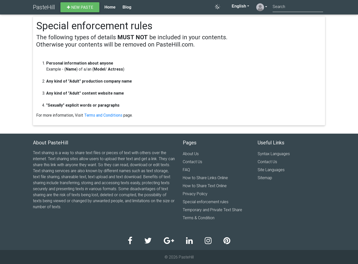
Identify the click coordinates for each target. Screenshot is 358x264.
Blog (127, 7)
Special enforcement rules (205, 201)
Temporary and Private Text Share (212, 209)
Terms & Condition (198, 217)
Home (109, 7)
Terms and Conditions (103, 115)
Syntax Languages (274, 153)
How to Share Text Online (205, 185)
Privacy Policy (195, 193)
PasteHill (44, 7)
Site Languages (271, 169)
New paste (80, 7)
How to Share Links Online (205, 177)
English (236, 6)
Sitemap (265, 177)
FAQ (186, 169)
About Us (191, 153)
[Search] (298, 7)
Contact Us (192, 161)
